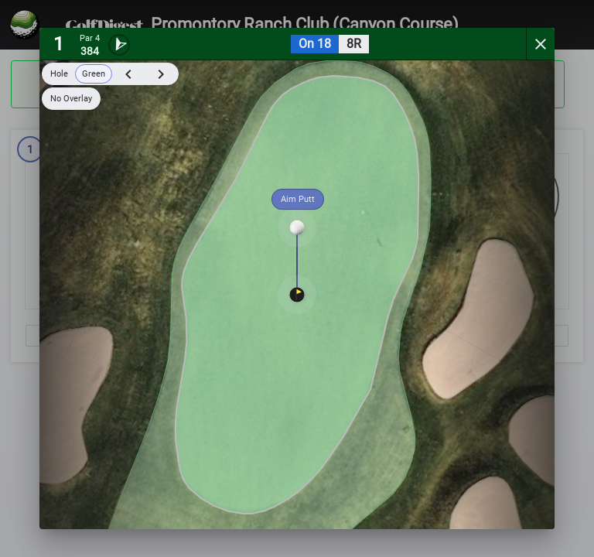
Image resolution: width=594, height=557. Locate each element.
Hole (59, 74)
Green (93, 74)
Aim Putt (298, 199)
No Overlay (71, 99)
